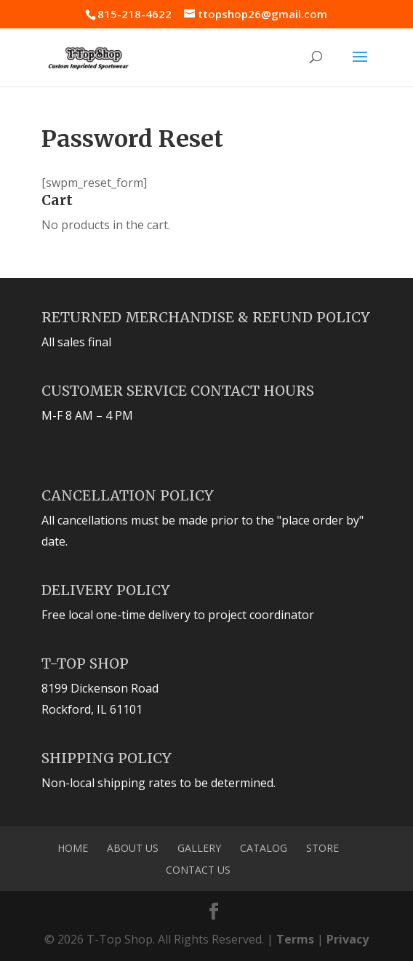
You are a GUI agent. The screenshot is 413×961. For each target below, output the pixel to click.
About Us (133, 848)
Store (322, 848)
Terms (295, 939)
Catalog (263, 848)
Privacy (347, 939)
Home (72, 848)
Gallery (199, 848)
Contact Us (198, 870)
